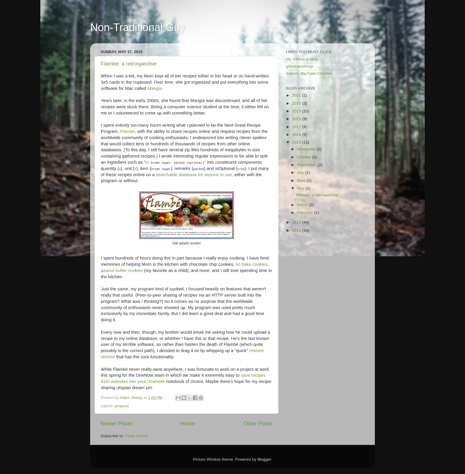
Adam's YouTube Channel (309, 73)
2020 (297, 103)
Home (187, 423)
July (301, 172)
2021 (297, 95)
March (303, 205)
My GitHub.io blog (302, 59)
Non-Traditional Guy (137, 27)
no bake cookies (251, 264)
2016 (297, 134)
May (301, 188)
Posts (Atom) (136, 436)
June (302, 180)
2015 (297, 142)
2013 (297, 230)
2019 (297, 111)
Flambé (127, 131)
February (305, 212)
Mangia (154, 88)
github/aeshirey (299, 66)
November (306, 149)
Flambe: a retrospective (129, 64)
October (304, 157)
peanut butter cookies (122, 270)
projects (122, 406)
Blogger (264, 459)
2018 (297, 119)
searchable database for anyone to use (194, 174)
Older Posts (258, 423)
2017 (297, 127)
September (307, 165)
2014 (297, 222)
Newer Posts (116, 423)
